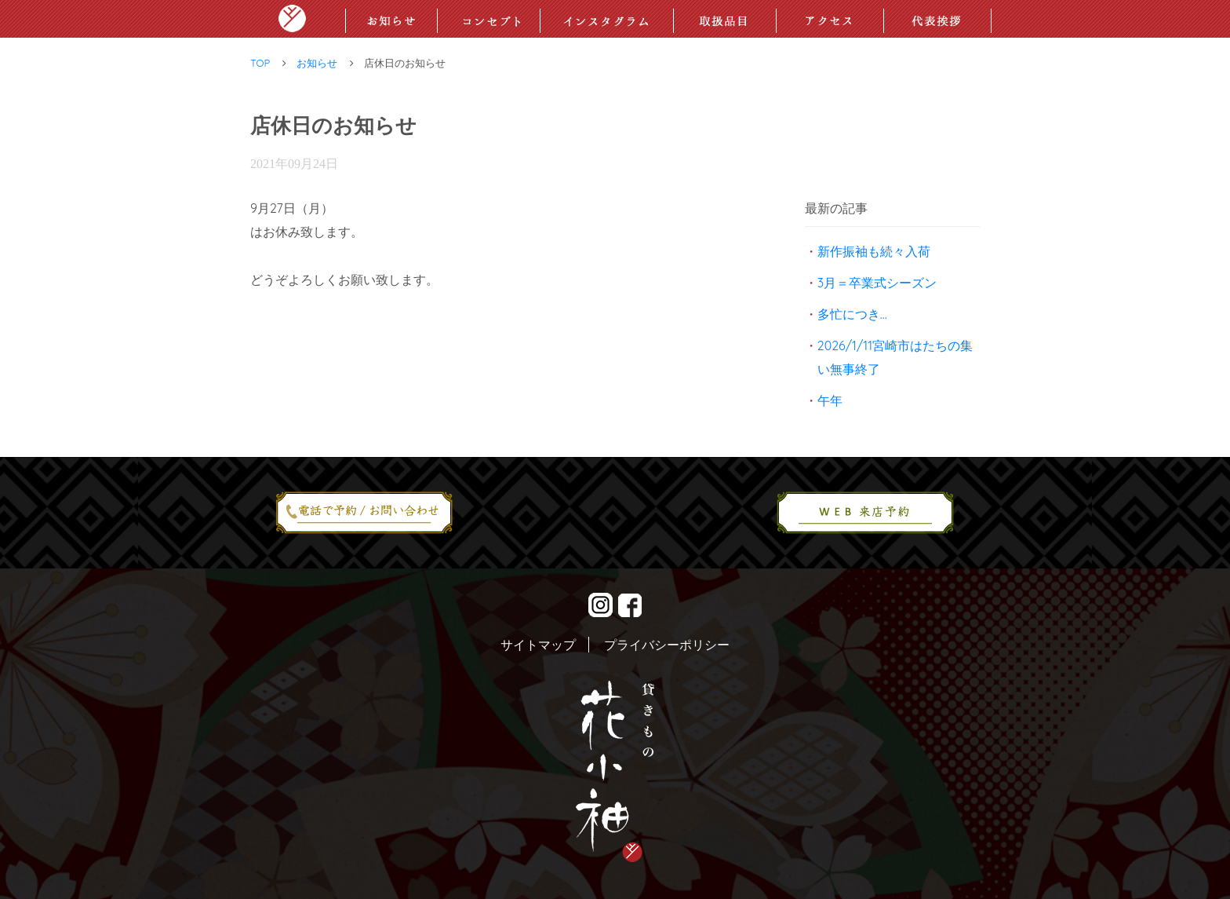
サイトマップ (538, 644)
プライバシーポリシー (667, 644)
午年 (829, 400)
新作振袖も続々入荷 (873, 251)
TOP (260, 63)
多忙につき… (852, 314)
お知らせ (317, 63)
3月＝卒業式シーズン (877, 283)
